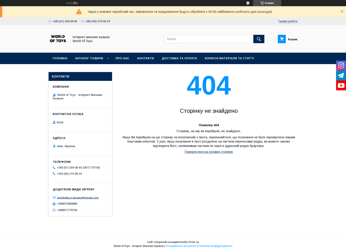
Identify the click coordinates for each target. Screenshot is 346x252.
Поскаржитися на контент (181, 246)
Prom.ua (194, 242)
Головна (60, 58)
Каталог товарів (89, 58)
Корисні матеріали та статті (229, 58)
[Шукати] (258, 39)
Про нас (122, 58)
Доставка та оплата (179, 58)
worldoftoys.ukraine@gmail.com (78, 197)
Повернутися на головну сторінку (209, 152)
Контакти (145, 58)
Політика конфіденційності (215, 246)
